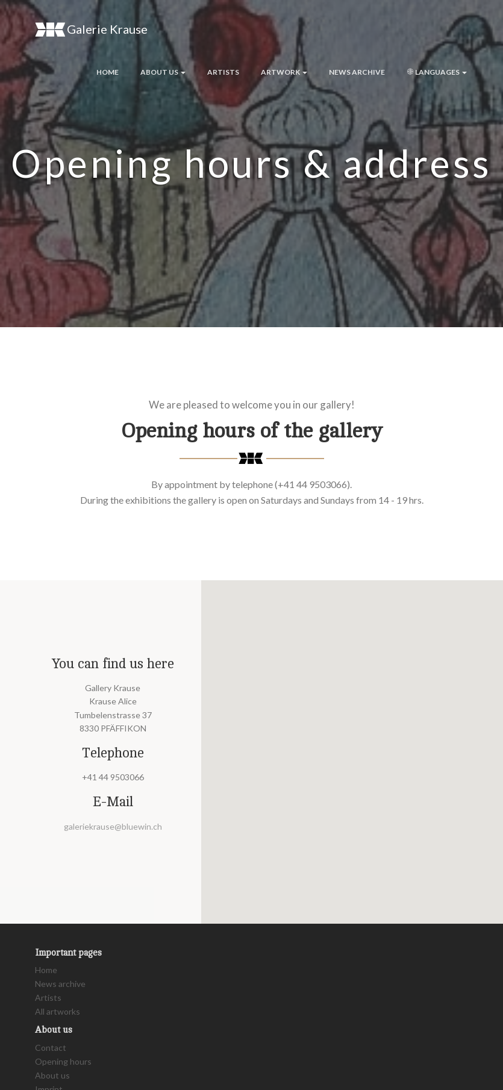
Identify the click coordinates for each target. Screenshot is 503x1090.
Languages (437, 72)
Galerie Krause (91, 29)
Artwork (284, 72)
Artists (223, 72)
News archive (357, 72)
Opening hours (63, 1061)
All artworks (57, 1011)
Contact (50, 1047)
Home (107, 72)
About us (163, 72)
